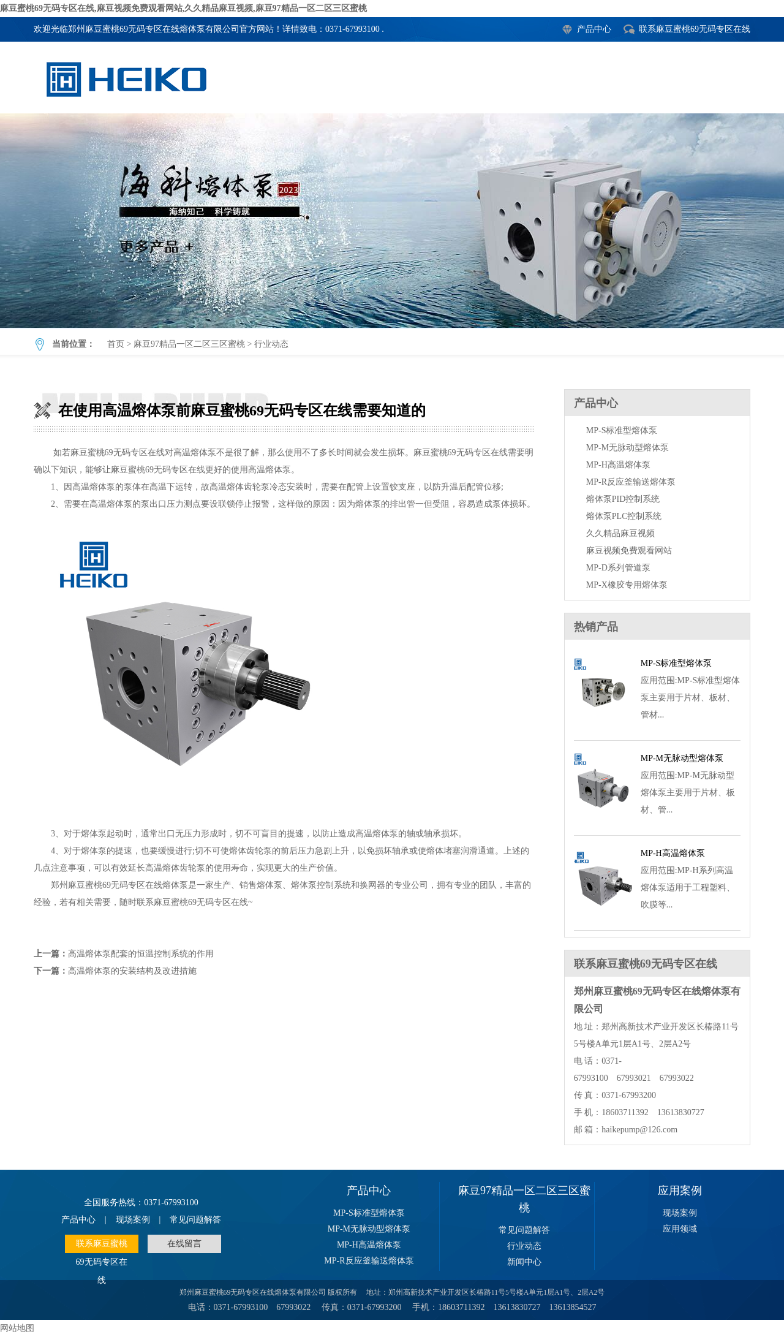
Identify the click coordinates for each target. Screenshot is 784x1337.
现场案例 (133, 1219)
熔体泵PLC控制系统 (624, 516)
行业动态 (271, 344)
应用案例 (680, 1190)
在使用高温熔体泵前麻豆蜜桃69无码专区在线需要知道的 (392, 220)
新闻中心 (524, 1262)
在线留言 (184, 1243)
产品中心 (594, 29)
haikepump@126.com (639, 1129)
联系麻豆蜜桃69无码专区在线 (694, 29)
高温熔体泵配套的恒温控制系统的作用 (141, 953)
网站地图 (17, 1328)
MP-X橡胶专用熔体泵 (627, 584)
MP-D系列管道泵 (618, 567)
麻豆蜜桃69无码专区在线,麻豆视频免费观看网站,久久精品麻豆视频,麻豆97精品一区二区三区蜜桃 (183, 8)
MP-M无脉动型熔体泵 (627, 447)
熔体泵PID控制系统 (623, 499)
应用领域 (680, 1228)
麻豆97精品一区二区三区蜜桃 (189, 344)
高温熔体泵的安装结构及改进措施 (132, 970)
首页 (115, 344)
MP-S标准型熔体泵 (622, 430)
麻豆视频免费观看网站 (629, 550)
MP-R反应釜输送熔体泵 (631, 482)
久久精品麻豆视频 (620, 533)
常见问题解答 (195, 1219)
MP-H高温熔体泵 (618, 464)
